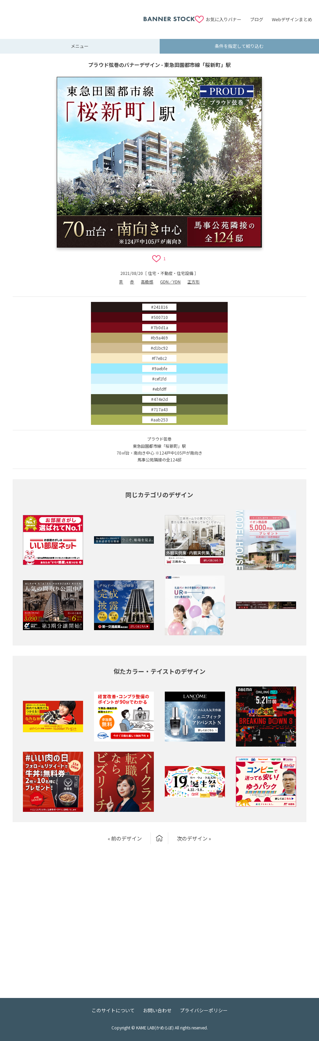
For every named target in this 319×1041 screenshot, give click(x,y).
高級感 (147, 281)
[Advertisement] (75, 15)
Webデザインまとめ (292, 19)
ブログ (256, 19)
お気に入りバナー (223, 19)
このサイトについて (113, 1010)
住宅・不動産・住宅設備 (170, 273)
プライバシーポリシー (204, 1010)
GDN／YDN (170, 281)
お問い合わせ (157, 1010)
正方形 (193, 281)
